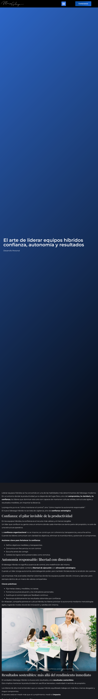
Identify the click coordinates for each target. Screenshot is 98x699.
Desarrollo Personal (11, 251)
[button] (63, 3)
